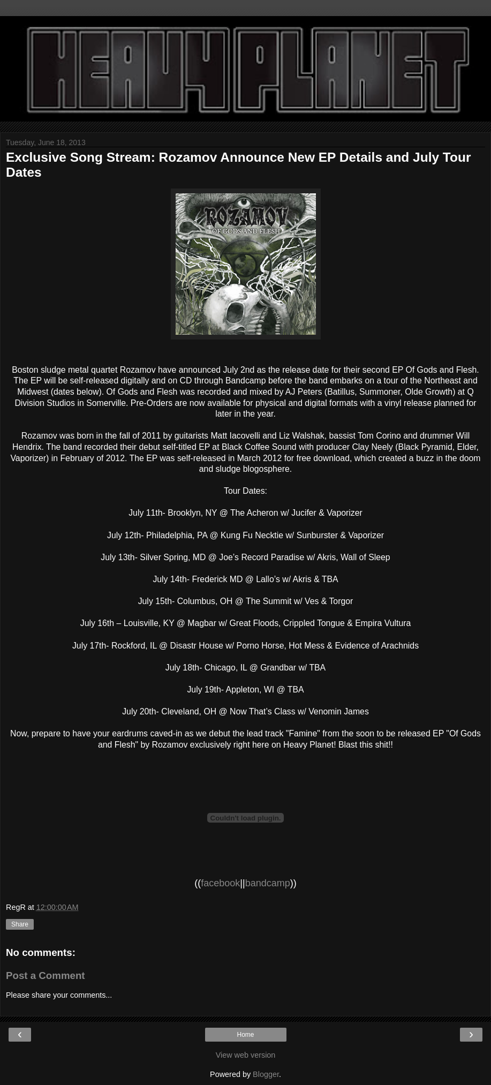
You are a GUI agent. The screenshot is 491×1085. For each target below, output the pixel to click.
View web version (246, 1055)
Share (19, 924)
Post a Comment (45, 975)
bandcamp (267, 883)
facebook (220, 883)
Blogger (266, 1074)
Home (245, 1034)
